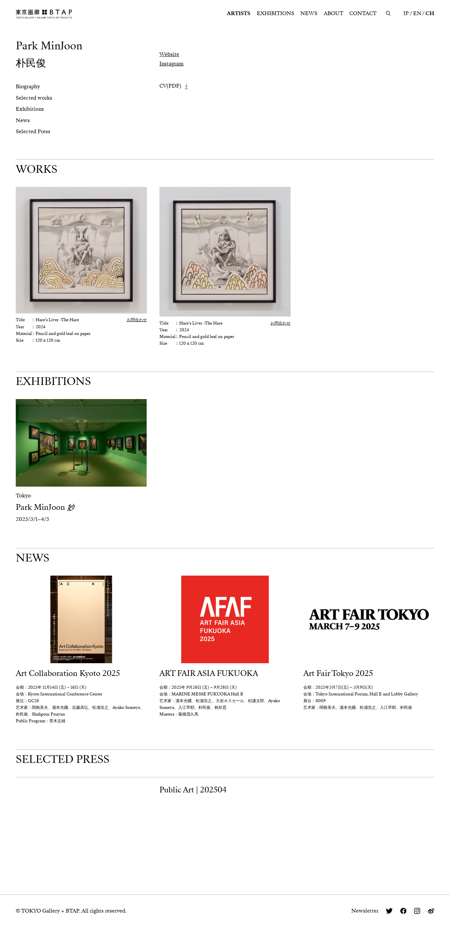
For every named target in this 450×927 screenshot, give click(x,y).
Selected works (34, 98)
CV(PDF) (170, 86)
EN (417, 13)
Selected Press (33, 131)
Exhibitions (30, 109)
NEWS (308, 13)
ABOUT (333, 13)
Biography (28, 86)
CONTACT (363, 13)
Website (169, 54)
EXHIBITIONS (275, 13)
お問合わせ (137, 320)
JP (406, 13)
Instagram (171, 63)
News (23, 120)
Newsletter (365, 911)
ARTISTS (238, 13)
